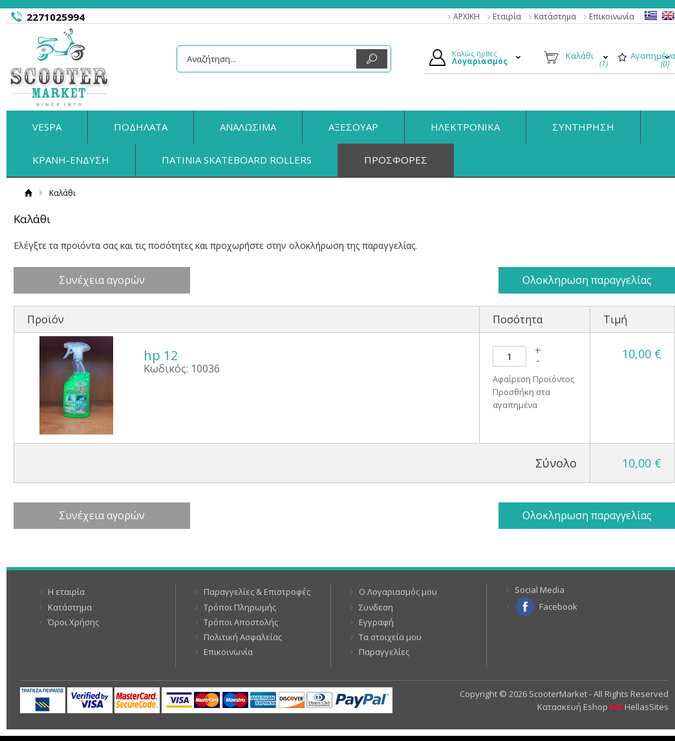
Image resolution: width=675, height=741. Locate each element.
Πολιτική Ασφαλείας (243, 637)
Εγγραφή (376, 622)
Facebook (558, 606)
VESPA (46, 126)
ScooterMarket (59, 67)
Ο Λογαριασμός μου (398, 591)
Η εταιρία (66, 591)
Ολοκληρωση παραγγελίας (591, 280)
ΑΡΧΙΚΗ (466, 16)
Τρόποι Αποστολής (241, 622)
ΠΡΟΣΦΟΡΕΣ (395, 159)
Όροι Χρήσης (73, 622)
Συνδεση (376, 607)
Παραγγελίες (384, 652)
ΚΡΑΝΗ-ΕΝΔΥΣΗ (70, 159)
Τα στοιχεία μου (390, 637)
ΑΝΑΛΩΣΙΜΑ (248, 126)
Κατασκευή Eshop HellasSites (603, 707)
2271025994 (56, 16)
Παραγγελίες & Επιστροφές (257, 591)
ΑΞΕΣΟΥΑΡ (353, 126)
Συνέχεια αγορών (97, 280)
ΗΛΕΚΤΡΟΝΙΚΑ (465, 126)
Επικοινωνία (611, 16)
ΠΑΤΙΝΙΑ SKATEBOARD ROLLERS (237, 159)
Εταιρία (507, 16)
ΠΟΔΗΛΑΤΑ (140, 126)
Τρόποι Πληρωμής (240, 607)
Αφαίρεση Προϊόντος (534, 379)
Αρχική (28, 193)
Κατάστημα (555, 16)
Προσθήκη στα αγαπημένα (521, 399)
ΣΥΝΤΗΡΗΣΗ (583, 126)
